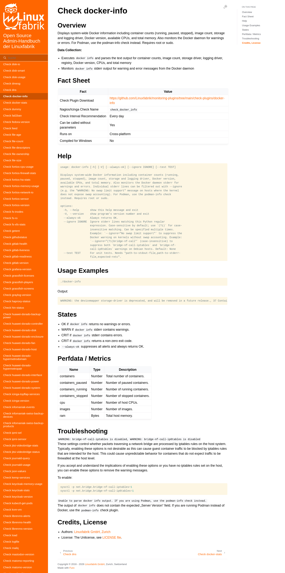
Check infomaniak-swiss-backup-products (23, 425)
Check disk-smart (14, 70)
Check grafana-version (17, 269)
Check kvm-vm (12, 509)
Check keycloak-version (18, 496)
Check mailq (11, 548)
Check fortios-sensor (16, 198)
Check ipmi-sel (12, 432)
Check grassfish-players (18, 282)
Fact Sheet (248, 16)
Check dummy (12, 109)
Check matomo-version (17, 567)
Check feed (10, 128)
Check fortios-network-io (18, 192)
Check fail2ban (12, 115)
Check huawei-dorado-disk (19, 330)
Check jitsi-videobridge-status (21, 451)
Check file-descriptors (16, 147)
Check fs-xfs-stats (14, 224)
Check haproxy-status (16, 301)
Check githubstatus (15, 237)
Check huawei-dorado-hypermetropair (17, 367)
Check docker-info (15, 96)
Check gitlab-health (15, 243)
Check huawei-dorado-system (21, 387)
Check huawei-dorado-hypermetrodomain (17, 357)
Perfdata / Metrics (251, 34)
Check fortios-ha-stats (17, 179)
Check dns (10, 89)
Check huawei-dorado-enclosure (23, 336)
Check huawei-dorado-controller (23, 323)
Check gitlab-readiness (17, 256)
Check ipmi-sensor (14, 439)
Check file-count (13, 141)
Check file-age (12, 134)
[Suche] (24, 57)
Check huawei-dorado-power (21, 381)
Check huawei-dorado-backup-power (22, 316)
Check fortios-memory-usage (21, 186)
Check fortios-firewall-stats (19, 173)
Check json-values (14, 471)
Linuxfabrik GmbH (95, 564)
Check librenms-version (18, 528)
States (245, 29)
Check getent (11, 230)
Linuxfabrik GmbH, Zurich (92, 532)
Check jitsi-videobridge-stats (20, 445)
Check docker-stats (15, 102)
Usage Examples (251, 25)
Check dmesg (11, 83)
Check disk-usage (14, 77)
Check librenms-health (17, 522)
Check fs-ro (10, 218)
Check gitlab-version (16, 262)
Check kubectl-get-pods (18, 503)
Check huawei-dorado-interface (22, 375)
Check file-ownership (16, 153)
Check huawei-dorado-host (20, 349)
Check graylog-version (17, 294)
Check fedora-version (16, 121)
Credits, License (251, 43)
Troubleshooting (250, 38)
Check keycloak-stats (16, 490)
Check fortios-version (16, 205)
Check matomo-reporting (18, 560)
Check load (10, 535)
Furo (72, 567)
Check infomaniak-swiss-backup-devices (23, 415)
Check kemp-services (16, 477)
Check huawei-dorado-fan (19, 342)
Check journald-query (16, 458)
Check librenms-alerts (16, 515)
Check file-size (12, 160)
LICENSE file (112, 537)
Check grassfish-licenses (18, 275)
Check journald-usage (17, 464)
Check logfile (11, 541)
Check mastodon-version (18, 554)
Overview (247, 12)
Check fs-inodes (13, 211)
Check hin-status (13, 307)
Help (244, 20)
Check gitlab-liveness (16, 250)
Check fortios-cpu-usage (18, 166)
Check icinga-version (16, 400)
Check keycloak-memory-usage (23, 483)
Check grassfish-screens (18, 288)
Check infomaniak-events (19, 407)
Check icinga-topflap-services (21, 394)
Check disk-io (11, 64)
